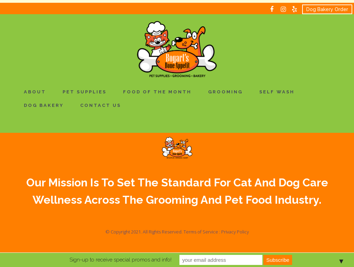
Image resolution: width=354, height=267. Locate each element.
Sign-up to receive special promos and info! (120, 260)
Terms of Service (201, 232)
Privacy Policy (235, 232)
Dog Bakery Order (327, 9)
